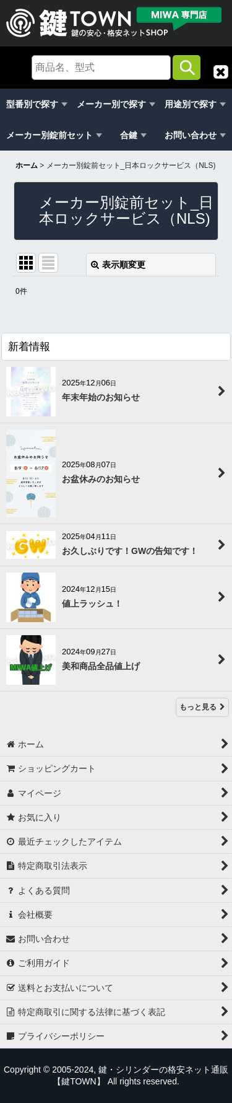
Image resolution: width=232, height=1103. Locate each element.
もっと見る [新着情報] (202, 707)
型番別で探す (32, 104)
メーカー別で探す (111, 104)
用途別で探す (191, 104)
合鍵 (128, 135)
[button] (220, 72)
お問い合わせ (191, 135)
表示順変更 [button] (118, 265)
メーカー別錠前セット (49, 135)
